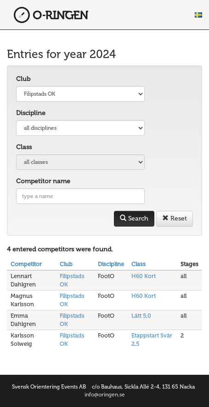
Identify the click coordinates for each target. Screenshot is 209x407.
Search (134, 218)
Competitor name (43, 181)
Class (24, 147)
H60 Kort (143, 276)
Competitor (26, 264)
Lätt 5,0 (141, 315)
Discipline (30, 113)
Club (23, 79)
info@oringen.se (105, 394)
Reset (174, 218)
